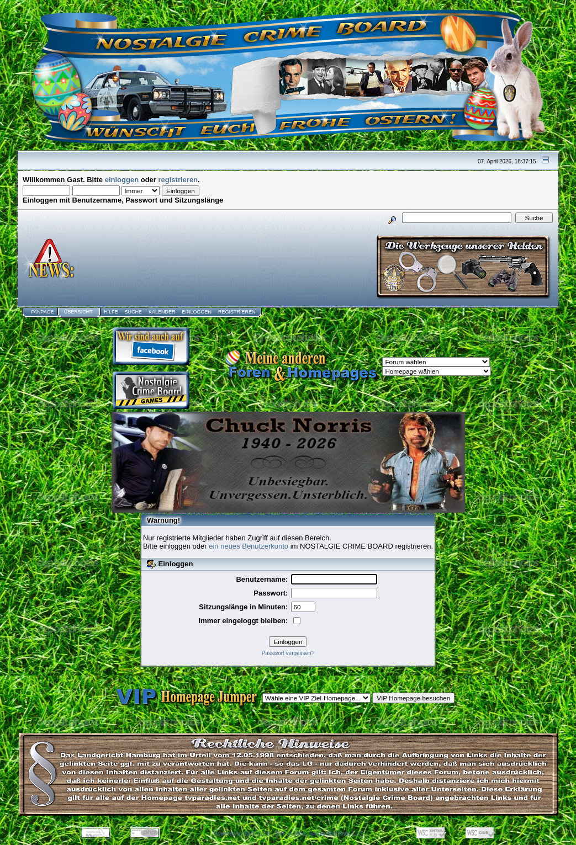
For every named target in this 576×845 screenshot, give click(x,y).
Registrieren (237, 312)
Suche (133, 312)
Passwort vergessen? (288, 653)
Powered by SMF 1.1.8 (242, 834)
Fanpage (42, 312)
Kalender (162, 312)
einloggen (122, 180)
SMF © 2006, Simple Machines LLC (318, 834)
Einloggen (197, 312)
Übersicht (78, 312)
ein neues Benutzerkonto (248, 546)
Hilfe (111, 312)
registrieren (178, 180)
